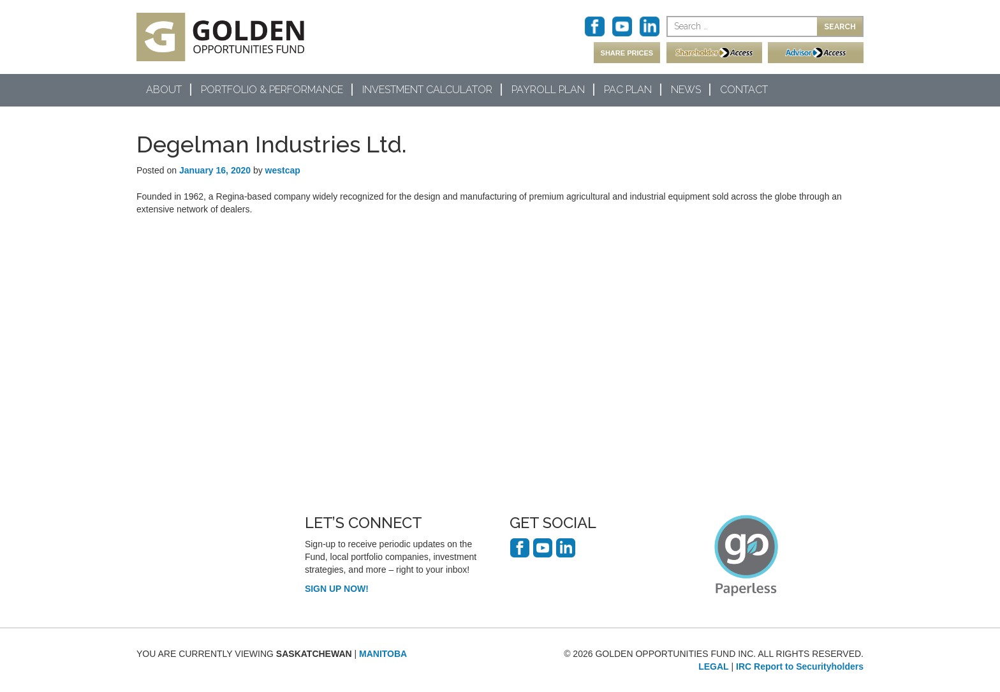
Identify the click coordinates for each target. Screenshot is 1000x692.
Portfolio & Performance (272, 90)
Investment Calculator (427, 90)
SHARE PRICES (627, 53)
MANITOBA (383, 654)
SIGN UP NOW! (337, 589)
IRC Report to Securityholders (800, 666)
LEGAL (713, 666)
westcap (282, 170)
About (164, 90)
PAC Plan (628, 90)
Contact (744, 90)
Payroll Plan (548, 90)
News (686, 90)
